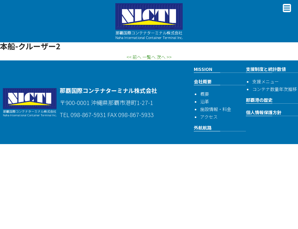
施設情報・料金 (215, 109)
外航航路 (203, 127)
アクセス (209, 117)
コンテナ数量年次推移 (274, 89)
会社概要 (203, 81)
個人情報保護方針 (263, 112)
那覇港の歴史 (259, 100)
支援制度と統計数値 (266, 69)
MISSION (203, 69)
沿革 (204, 101)
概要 (204, 94)
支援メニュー (265, 81)
